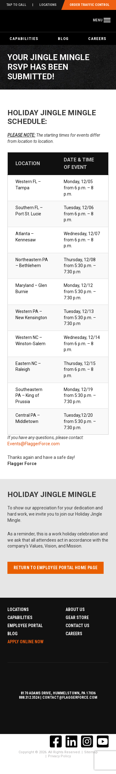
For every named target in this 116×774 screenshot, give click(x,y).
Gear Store (77, 617)
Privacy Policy (59, 756)
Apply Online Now (25, 641)
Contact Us (77, 625)
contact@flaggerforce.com (69, 697)
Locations (48, 5)
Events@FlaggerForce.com (33, 443)
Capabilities (24, 38)
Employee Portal (25, 625)
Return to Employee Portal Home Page (55, 567)
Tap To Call (16, 5)
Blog (63, 38)
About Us (75, 609)
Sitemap (91, 752)
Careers (74, 633)
